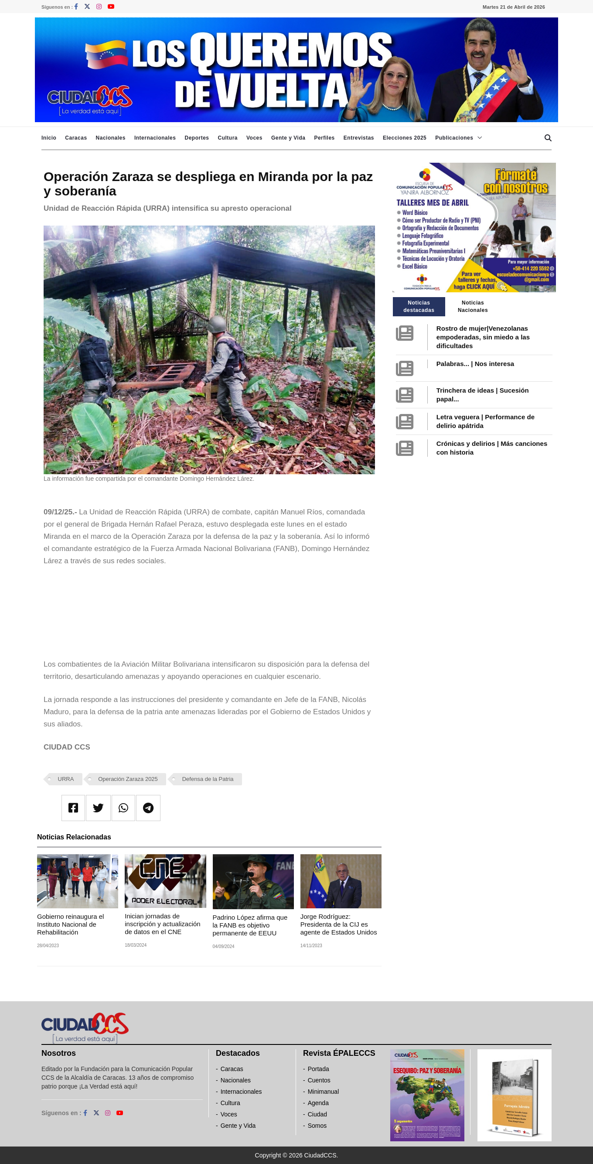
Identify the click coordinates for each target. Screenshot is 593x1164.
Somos (317, 1125)
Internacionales (155, 138)
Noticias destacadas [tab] (418, 306)
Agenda (318, 1102)
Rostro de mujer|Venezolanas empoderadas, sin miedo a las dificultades (483, 337)
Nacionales (111, 138)
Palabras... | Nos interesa (475, 363)
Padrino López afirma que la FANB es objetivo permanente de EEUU (250, 925)
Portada (318, 1068)
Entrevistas (359, 138)
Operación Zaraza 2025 (128, 779)
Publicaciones (454, 138)
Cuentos (319, 1080)
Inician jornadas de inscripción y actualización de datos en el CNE (162, 923)
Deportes (196, 138)
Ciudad (317, 1114)
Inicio (48, 138)
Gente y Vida (288, 138)
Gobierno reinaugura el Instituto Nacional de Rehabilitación (70, 924)
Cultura (228, 138)
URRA (66, 779)
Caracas (76, 138)
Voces (254, 138)
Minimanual (323, 1091)
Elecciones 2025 (404, 138)
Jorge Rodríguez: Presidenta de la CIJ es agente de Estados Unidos (338, 924)
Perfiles (324, 138)
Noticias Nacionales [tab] (473, 306)
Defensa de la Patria (208, 779)
